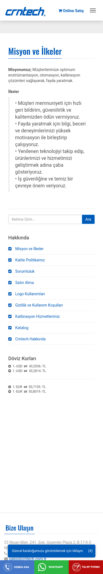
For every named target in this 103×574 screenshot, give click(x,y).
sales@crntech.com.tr (27, 559)
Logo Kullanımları (26, 294)
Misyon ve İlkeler (26, 249)
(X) (90, 551)
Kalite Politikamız (26, 260)
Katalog (18, 328)
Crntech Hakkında (27, 339)
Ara (88, 219)
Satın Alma (21, 282)
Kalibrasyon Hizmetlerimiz (34, 316)
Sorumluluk (21, 271)
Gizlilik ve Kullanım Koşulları (35, 305)
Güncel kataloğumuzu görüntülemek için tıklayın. (48, 551)
